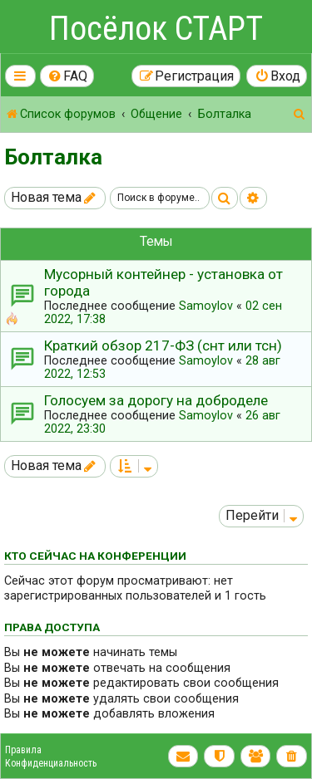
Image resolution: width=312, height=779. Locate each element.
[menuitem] (67, 76)
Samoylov (206, 305)
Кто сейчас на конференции (95, 555)
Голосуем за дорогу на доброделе (156, 400)
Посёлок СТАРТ (156, 28)
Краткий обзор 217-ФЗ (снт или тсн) (163, 345)
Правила (23, 750)
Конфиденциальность (51, 763)
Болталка (53, 157)
